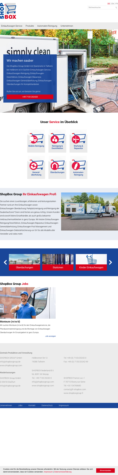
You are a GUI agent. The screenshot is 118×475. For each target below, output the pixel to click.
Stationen (58, 267)
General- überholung (36, 173)
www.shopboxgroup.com (11, 365)
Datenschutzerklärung (62, 472)
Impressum (48, 472)
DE (109, 4)
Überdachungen (57, 172)
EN (112, 4)
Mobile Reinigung (36, 146)
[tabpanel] (24, 262)
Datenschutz (47, 405)
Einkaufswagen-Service (11, 26)
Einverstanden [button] (105, 470)
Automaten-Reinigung (47, 26)
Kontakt (31, 405)
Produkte (30, 26)
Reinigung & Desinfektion (57, 147)
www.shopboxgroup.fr (73, 393)
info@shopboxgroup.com (43, 382)
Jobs (20, 405)
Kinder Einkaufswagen (91, 267)
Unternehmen (67, 26)
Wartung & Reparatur (78, 147)
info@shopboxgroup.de (10, 361)
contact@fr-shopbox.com (75, 389)
